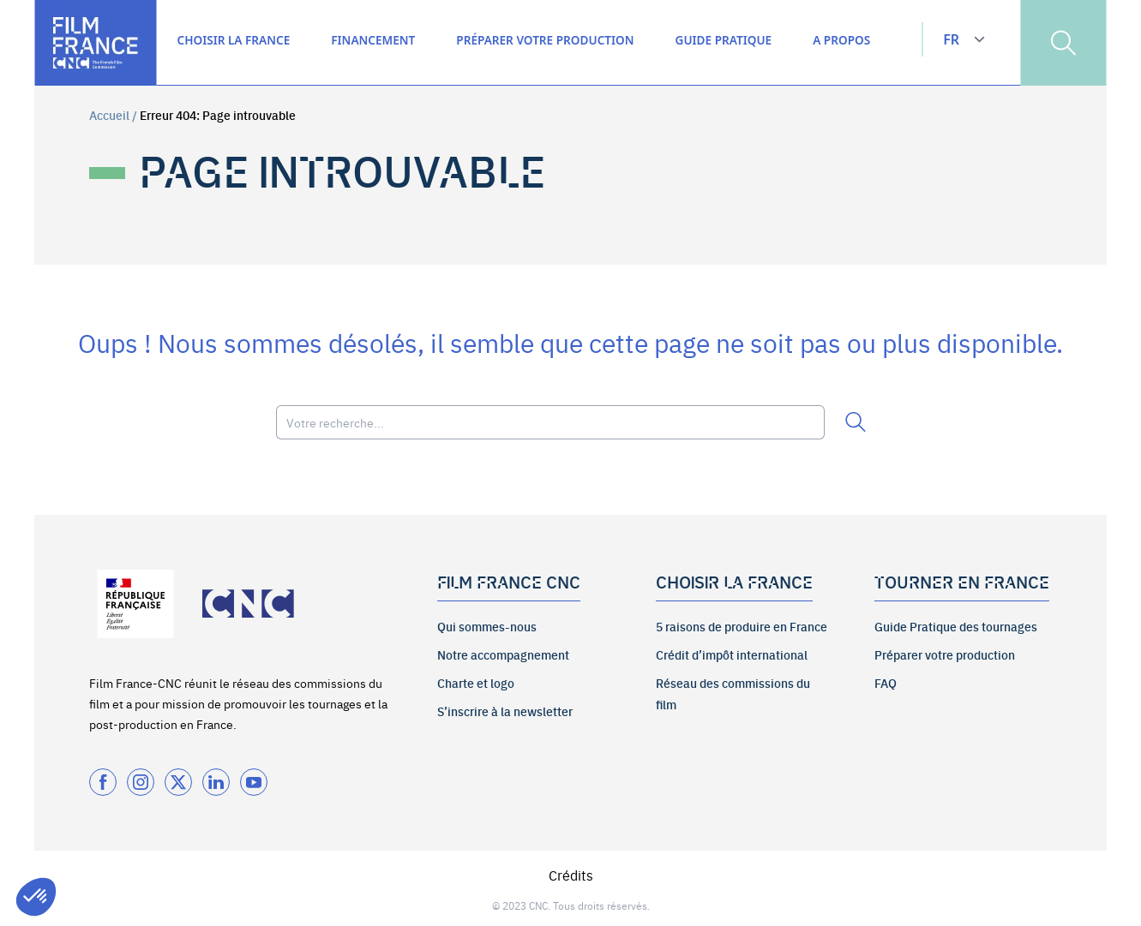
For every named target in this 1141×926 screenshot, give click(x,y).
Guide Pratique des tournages (955, 626)
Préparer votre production (944, 654)
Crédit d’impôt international (732, 654)
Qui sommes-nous (487, 626)
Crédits (571, 874)
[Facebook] (103, 782)
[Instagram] (140, 782)
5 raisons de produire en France (741, 626)
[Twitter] (178, 782)
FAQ (885, 682)
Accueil (109, 114)
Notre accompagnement (503, 654)
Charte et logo (475, 682)
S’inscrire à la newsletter (505, 711)
